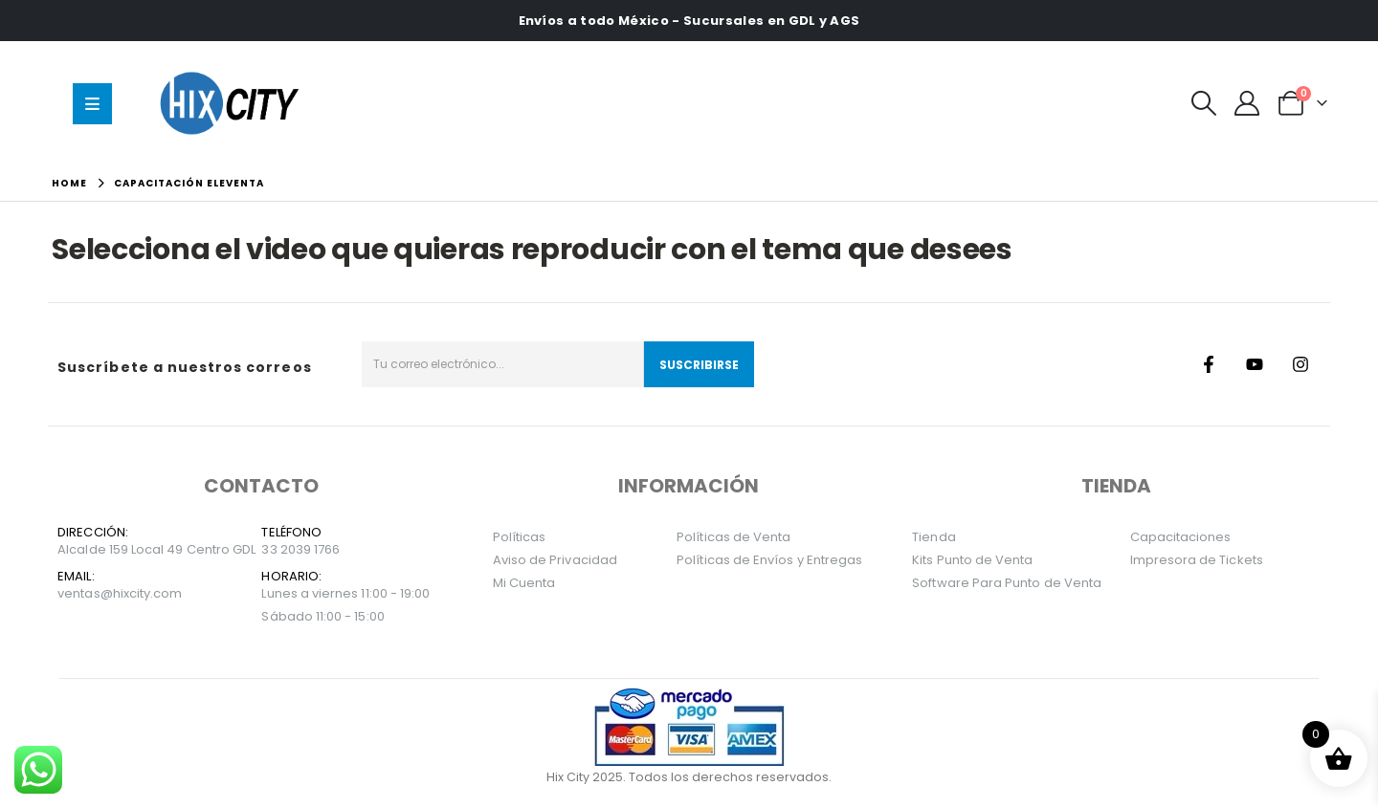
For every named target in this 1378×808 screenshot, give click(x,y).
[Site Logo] (233, 103)
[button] (1204, 103)
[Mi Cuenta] (1247, 103)
